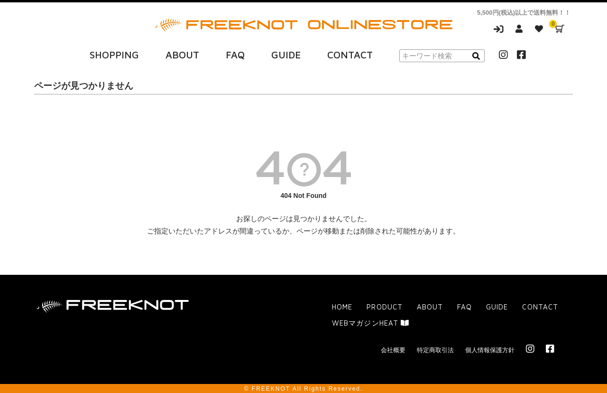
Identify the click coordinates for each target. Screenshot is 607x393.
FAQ (235, 53)
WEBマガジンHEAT (370, 322)
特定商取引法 (435, 349)
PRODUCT (384, 306)
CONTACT (350, 53)
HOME (342, 306)
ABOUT (182, 53)
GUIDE (286, 53)
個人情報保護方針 (490, 349)
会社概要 (393, 349)
